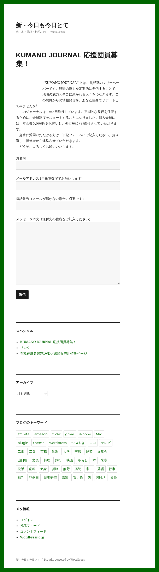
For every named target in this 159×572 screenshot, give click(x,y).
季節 (78, 451)
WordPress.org (32, 537)
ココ (92, 443)
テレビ (106, 443)
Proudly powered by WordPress (64, 559)
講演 (65, 478)
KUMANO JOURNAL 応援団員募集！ (48, 342)
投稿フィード (30, 526)
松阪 (21, 469)
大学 (66, 451)
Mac (99, 434)
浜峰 (55, 469)
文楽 (35, 460)
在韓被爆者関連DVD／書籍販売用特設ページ (53, 353)
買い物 (78, 478)
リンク (25, 348)
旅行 (58, 460)
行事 (112, 469)
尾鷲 (89, 451)
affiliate (24, 434)
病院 (78, 469)
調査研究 (50, 478)
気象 (43, 469)
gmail (70, 434)
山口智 (23, 460)
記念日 (34, 478)
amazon (41, 434)
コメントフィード (33, 531)
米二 (89, 469)
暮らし (83, 460)
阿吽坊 (101, 478)
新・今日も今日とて (42, 25)
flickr (56, 434)
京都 (43, 451)
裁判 (21, 478)
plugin (23, 443)
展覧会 (102, 451)
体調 (55, 451)
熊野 (66, 469)
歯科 (32, 469)
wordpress (58, 443)
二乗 (21, 451)
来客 (104, 460)
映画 (69, 460)
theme (39, 443)
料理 (47, 460)
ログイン (26, 520)
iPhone (85, 434)
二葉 (32, 451)
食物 (114, 478)
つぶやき (78, 443)
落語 (100, 469)
